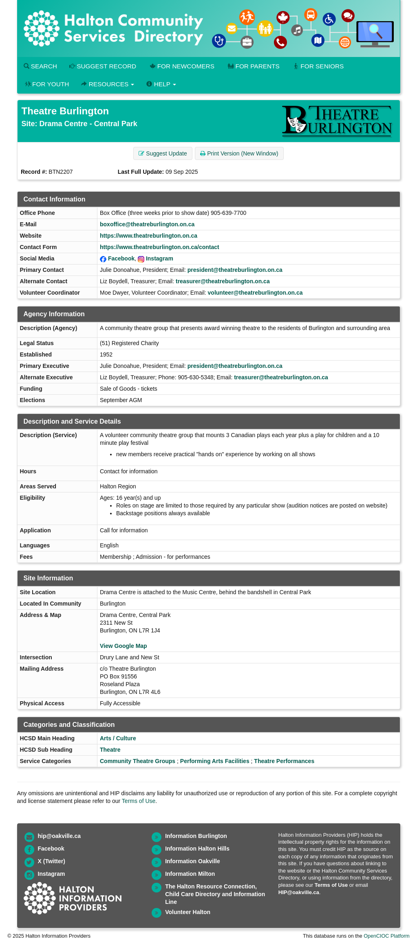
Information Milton (190, 874)
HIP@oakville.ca (298, 892)
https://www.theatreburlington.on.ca (148, 235)
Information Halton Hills (197, 848)
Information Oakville (192, 861)
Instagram (159, 258)
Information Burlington (196, 836)
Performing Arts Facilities (214, 761)
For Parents (253, 66)
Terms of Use (138, 801)
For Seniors (318, 66)
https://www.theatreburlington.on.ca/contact (159, 247)
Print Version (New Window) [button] (239, 153)
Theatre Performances (284, 761)
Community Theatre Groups (137, 761)
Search (40, 66)
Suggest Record (102, 66)
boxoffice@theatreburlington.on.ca (147, 224)
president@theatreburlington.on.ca (235, 270)
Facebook (121, 258)
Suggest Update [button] (163, 153)
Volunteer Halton (187, 912)
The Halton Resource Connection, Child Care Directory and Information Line (215, 894)
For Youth (46, 84)
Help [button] (161, 84)
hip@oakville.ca (59, 836)
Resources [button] (107, 84)
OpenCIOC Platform (387, 936)
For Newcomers (181, 66)
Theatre (110, 749)
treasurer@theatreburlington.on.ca (223, 281)
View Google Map (123, 646)
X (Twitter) (51, 861)
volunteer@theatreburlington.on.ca (255, 292)
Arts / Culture (118, 738)
